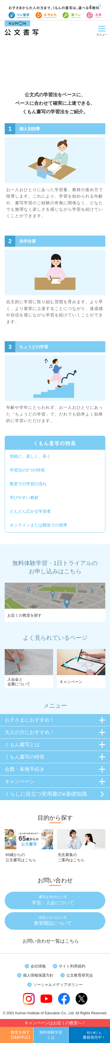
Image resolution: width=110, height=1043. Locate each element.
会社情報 (38, 966)
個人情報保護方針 (38, 975)
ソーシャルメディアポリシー (58, 984)
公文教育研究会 (79, 975)
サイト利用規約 (72, 966)
